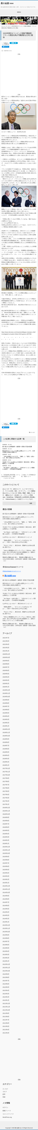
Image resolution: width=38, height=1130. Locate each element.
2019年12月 (6, 690)
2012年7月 (6, 980)
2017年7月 (6, 784)
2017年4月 (6, 794)
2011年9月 (6, 1013)
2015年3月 (6, 876)
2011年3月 (6, 1033)
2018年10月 (6, 736)
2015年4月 (6, 873)
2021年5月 (6, 641)
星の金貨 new (7, 3)
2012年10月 (6, 971)
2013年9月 (6, 935)
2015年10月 (6, 853)
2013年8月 (6, 938)
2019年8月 (6, 703)
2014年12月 (6, 886)
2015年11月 (6, 850)
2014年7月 (6, 902)
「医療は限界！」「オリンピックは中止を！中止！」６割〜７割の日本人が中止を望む (17, 541)
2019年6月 (6, 709)
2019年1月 (6, 726)
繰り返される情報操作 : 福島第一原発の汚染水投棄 (17, 446)
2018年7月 (6, 745)
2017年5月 (6, 791)
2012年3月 (6, 993)
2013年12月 (6, 925)
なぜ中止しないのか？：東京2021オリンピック (17, 537)
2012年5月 (6, 987)
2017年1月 (6, 804)
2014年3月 (6, 915)
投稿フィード (7, 1110)
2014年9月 (6, 895)
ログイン (5, 1107)
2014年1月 (6, 922)
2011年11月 (6, 1007)
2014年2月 (6, 918)
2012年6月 (6, 984)
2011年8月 (6, 1016)
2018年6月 (6, 749)
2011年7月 (6, 1020)
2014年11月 (6, 889)
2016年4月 (6, 833)
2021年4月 (6, 644)
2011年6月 (6, 1023)
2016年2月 (6, 840)
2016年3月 (6, 837)
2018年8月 (6, 742)
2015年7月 (6, 863)
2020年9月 (6, 660)
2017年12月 (6, 768)
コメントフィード (8, 1114)
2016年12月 (6, 807)
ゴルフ (5, 1091)
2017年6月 (6, 788)
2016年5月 (6, 830)
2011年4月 (6, 1029)
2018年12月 (6, 729)
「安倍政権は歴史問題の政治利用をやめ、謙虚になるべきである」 (8, 476)
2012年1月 (6, 1000)
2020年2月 (6, 683)
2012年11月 (6, 967)
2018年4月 (6, 755)
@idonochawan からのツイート (12, 571)
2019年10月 (6, 696)
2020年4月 (6, 677)
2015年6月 (6, 866)
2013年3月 (6, 954)
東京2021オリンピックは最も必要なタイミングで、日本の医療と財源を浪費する (18, 451)
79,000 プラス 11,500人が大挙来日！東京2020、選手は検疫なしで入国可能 (18, 462)
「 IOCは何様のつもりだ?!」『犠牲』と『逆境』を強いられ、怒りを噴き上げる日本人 (18, 457)
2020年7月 (6, 667)
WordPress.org (7, 1117)
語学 (4, 1094)
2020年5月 (6, 673)
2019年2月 (6, 722)
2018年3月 (6, 758)
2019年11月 (6, 693)
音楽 (4, 1097)
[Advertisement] (19, 74)
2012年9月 (6, 974)
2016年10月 (6, 814)
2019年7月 (6, 706)
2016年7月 (6, 824)
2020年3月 (6, 680)
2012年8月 (6, 977)
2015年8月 (6, 860)
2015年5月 (6, 869)
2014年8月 (6, 899)
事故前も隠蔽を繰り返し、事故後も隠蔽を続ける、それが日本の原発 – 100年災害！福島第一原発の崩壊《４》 (19, 559)
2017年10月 (6, 775)
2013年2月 (6, 958)
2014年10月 (6, 892)
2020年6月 (6, 670)
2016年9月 (6, 817)
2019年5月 (6, 713)
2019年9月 (6, 700)
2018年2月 (6, 762)
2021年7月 (6, 638)
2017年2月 (6, 801)
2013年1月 (6, 961)
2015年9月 (6, 856)
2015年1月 (6, 882)
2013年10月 (6, 931)
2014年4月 (6, 912)
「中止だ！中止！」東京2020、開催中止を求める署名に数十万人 (19, 546)
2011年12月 (6, 1003)
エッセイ (8, 26)
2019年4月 (6, 716)
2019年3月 (6, 719)
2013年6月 (6, 944)
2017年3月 (6, 798)
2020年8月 (6, 664)
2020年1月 (6, 687)
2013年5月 (6, 948)
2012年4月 (6, 990)
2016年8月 (6, 820)
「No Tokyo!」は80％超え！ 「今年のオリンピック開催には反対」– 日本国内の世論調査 (18, 468)
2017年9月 (6, 778)
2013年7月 (6, 941)
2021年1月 (6, 651)
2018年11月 (6, 732)
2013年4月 (6, 951)
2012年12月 (6, 964)
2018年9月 (6, 739)
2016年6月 (6, 827)
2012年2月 (6, 997)
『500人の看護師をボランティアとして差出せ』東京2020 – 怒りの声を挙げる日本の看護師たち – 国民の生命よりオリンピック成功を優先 (19, 552)
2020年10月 (6, 657)
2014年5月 (6, 909)
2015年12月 (6, 847)
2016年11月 (6, 811)
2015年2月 (6, 879)
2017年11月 (6, 771)
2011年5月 (6, 1026)
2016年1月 (6, 843)
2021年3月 (6, 647)
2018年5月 (6, 752)
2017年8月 (6, 781)
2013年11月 (6, 928)
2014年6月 (6, 905)
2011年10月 (6, 1010)
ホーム (3, 26)
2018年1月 (6, 765)
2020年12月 (6, 654)
